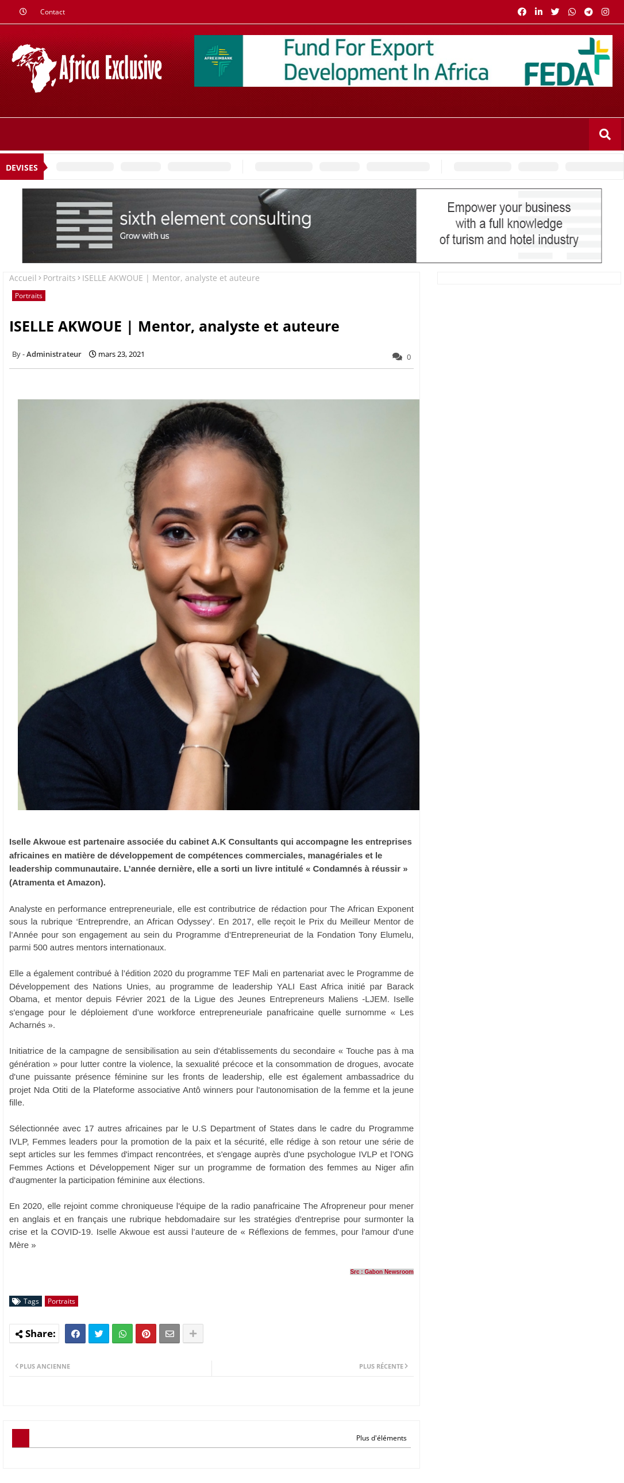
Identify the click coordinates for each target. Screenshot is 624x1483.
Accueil (23, 277)
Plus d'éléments (381, 1438)
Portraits (59, 277)
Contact (52, 12)
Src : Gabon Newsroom (382, 1272)
